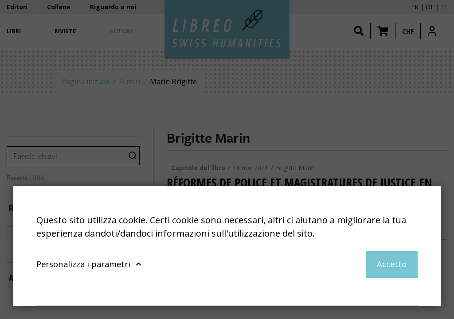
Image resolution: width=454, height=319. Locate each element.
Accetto (392, 263)
